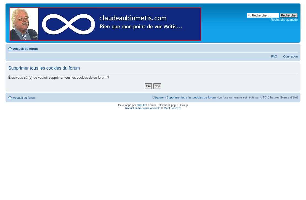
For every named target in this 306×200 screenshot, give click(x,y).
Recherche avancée (284, 19)
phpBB (141, 105)
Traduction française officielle (142, 108)
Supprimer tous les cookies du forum (191, 97)
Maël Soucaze (172, 108)
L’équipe (158, 97)
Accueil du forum (25, 48)
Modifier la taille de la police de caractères (294, 47)
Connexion (290, 56)
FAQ (274, 56)
